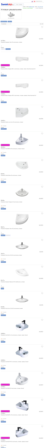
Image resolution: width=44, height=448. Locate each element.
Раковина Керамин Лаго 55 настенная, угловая (11, 42)
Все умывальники (11, 18)
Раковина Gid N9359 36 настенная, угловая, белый (12, 388)
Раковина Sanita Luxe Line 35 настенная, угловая (12, 122)
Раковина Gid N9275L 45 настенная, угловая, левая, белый (14, 414)
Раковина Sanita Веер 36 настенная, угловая (11, 175)
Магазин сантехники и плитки (6, 5)
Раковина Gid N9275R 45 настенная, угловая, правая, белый (14, 441)
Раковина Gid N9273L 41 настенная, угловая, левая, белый (14, 335)
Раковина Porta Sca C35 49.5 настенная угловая (12, 308)
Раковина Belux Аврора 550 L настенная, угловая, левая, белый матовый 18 (18, 68)
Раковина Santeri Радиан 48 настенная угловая (11, 202)
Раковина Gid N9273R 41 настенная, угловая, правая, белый (14, 361)
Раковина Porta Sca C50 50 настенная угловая (11, 255)
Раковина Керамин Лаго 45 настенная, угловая (11, 228)
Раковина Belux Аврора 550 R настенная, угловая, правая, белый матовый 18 (18, 95)
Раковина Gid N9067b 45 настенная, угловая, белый (12, 148)
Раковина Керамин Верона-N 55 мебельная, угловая (13, 281)
